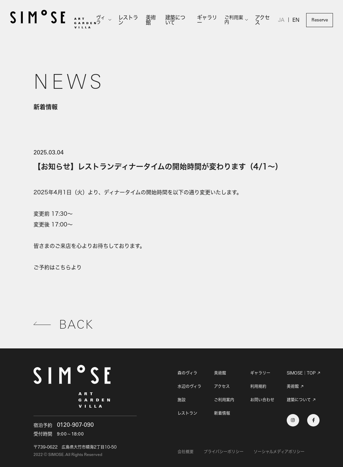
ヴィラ (103, 20)
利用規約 (258, 386)
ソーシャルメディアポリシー (279, 451)
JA (282, 20)
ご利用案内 (234, 20)
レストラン (130, 20)
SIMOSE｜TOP (301, 373)
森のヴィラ (187, 373)
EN (296, 20)
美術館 (152, 20)
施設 (182, 399)
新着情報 (222, 413)
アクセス (263, 20)
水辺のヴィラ (189, 386)
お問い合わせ (262, 399)
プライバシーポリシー (224, 451)
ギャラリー (207, 20)
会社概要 (186, 451)
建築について (179, 20)
